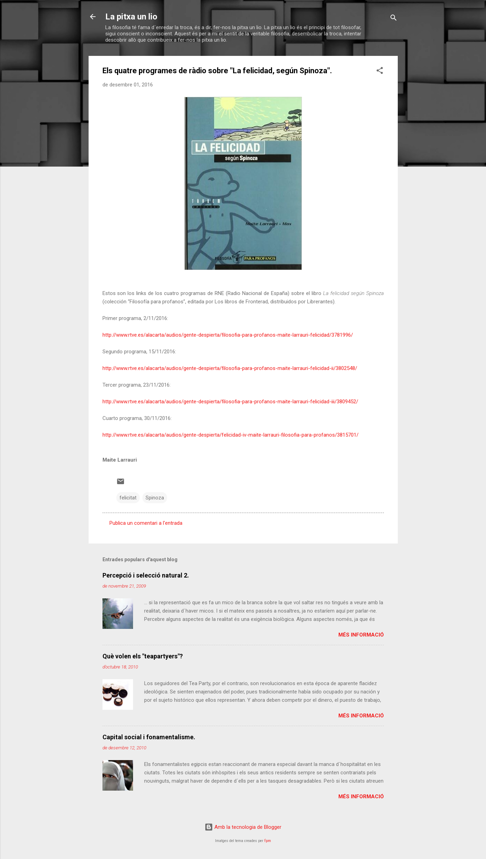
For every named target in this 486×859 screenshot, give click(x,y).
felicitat (128, 498)
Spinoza (155, 498)
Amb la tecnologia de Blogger (243, 827)
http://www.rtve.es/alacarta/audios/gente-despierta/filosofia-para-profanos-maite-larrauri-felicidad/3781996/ (227, 335)
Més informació (361, 635)
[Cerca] (393, 19)
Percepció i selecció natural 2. (145, 575)
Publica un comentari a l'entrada (145, 523)
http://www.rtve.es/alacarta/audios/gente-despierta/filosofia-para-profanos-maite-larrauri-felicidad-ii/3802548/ (229, 368)
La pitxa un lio (131, 17)
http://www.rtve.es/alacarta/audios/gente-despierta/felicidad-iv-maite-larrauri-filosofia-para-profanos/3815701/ (230, 435)
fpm (267, 841)
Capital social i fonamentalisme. (148, 737)
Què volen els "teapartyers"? (142, 656)
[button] (380, 71)
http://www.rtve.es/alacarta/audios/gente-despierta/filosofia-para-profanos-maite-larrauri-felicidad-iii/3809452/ (230, 401)
